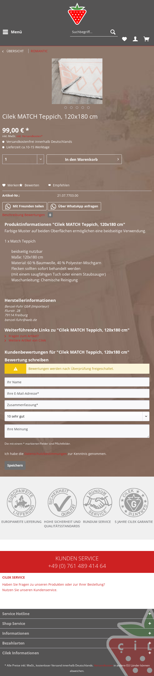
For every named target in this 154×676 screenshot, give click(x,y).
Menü (12, 31)
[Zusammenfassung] (77, 404)
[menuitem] (12, 32)
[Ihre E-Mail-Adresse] (77, 393)
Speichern (15, 465)
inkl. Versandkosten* (29, 136)
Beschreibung (12, 215)
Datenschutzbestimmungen (45, 454)
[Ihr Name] (77, 381)
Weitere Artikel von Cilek (25, 340)
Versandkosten (103, 665)
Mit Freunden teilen (24, 206)
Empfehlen (59, 185)
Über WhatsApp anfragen (74, 206)
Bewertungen (38, 215)
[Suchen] (113, 32)
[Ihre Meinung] (77, 431)
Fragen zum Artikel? (22, 336)
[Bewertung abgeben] (77, 416)
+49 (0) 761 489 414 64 (77, 565)
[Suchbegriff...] (94, 32)
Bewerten (29, 185)
